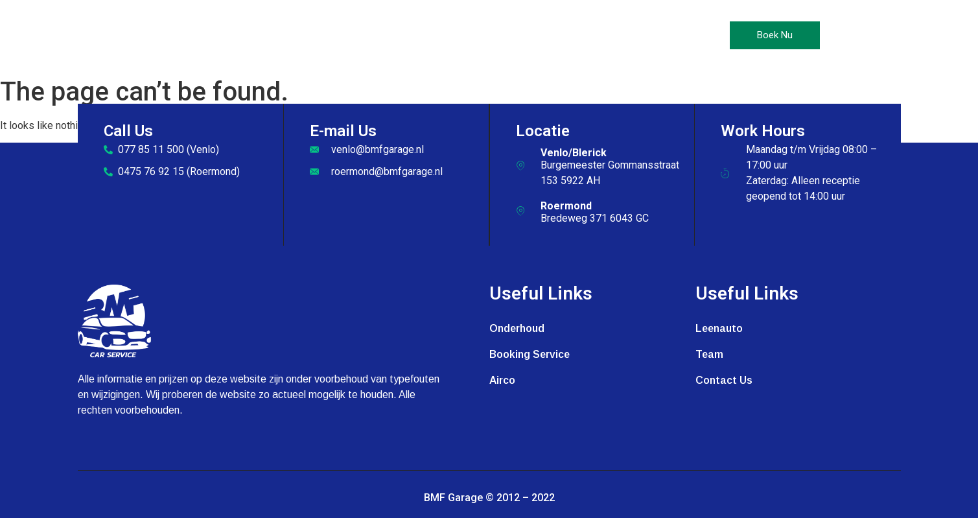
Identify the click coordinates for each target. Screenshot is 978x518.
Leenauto (493, 35)
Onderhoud (368, 35)
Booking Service (529, 354)
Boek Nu (775, 35)
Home (304, 35)
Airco (433, 35)
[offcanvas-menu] (845, 35)
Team (709, 354)
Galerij (557, 35)
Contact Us (625, 35)
